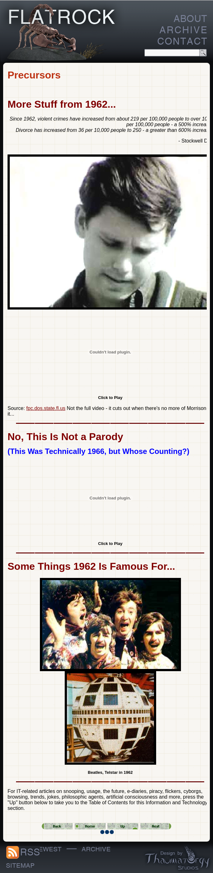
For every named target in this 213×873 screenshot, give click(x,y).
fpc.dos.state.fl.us (46, 408)
